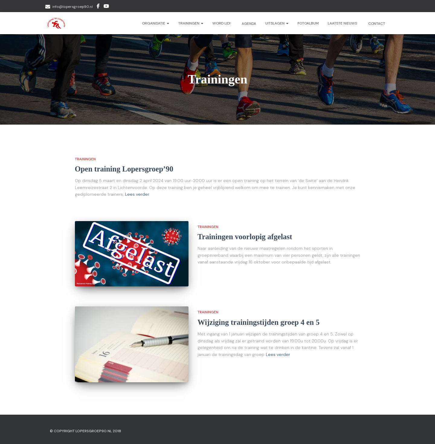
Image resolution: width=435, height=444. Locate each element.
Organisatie (155, 23)
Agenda (248, 23)
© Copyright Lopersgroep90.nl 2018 (85, 431)
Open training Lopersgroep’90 (124, 169)
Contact (376, 23)
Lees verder (137, 194)
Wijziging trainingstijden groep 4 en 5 (259, 322)
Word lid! (221, 23)
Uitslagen (276, 23)
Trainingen (190, 23)
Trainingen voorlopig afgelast (245, 237)
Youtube (106, 7)
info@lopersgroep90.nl (72, 6)
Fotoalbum (308, 23)
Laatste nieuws (342, 23)
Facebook (98, 7)
